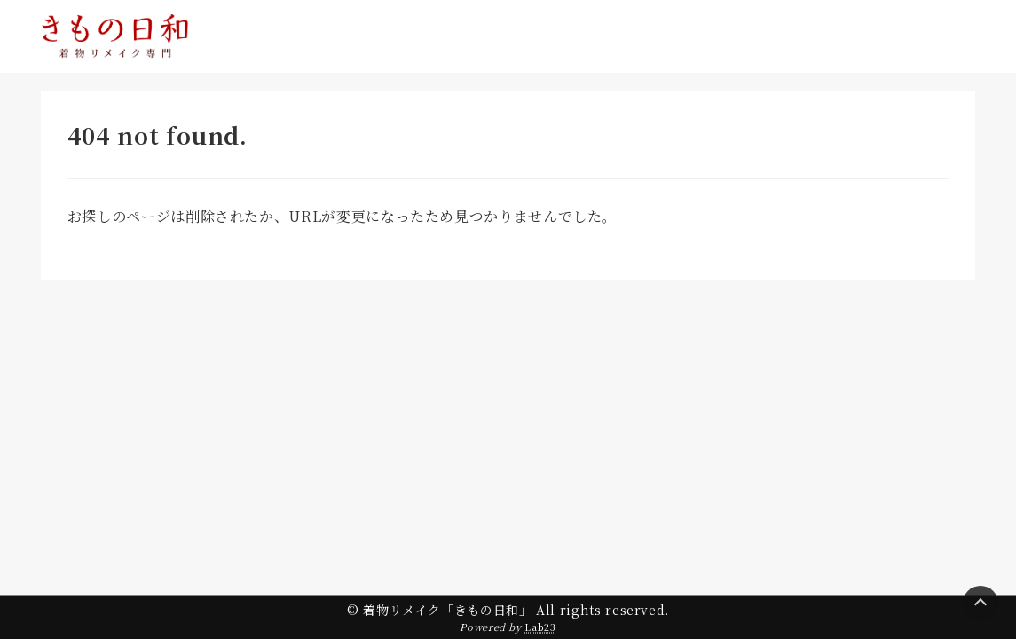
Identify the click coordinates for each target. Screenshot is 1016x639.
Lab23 (539, 626)
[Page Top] (980, 603)
